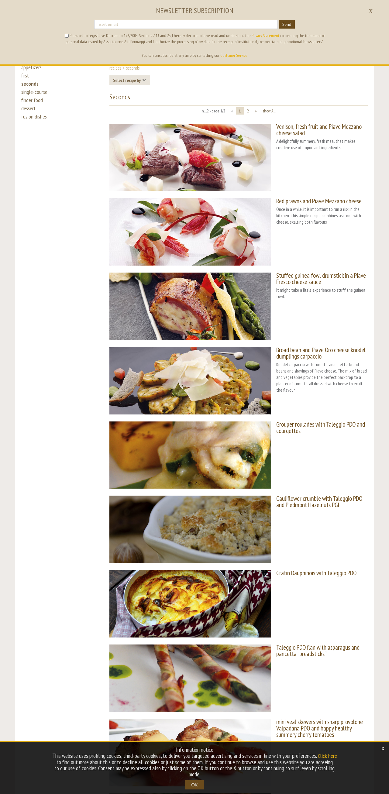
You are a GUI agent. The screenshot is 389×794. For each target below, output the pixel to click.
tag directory (170, 724)
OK (194, 784)
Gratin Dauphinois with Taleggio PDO (277, 466)
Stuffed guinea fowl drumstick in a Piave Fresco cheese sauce (298, 243)
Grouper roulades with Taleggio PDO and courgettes (294, 353)
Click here (327, 756)
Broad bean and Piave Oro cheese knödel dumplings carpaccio (293, 300)
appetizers (32, 67)
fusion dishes (34, 122)
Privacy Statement (265, 35)
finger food (32, 104)
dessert (28, 113)
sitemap (221, 724)
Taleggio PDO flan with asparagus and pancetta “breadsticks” (289, 526)
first (25, 76)
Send (286, 24)
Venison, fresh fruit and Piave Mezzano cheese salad (294, 126)
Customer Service (233, 55)
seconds (30, 86)
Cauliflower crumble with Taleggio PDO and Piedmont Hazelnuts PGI (296, 413)
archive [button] (198, 724)
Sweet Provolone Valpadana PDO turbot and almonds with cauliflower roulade (300, 640)
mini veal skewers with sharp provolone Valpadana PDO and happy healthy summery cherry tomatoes (302, 583)
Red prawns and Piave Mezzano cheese (279, 183)
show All (269, 111)
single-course (34, 95)
